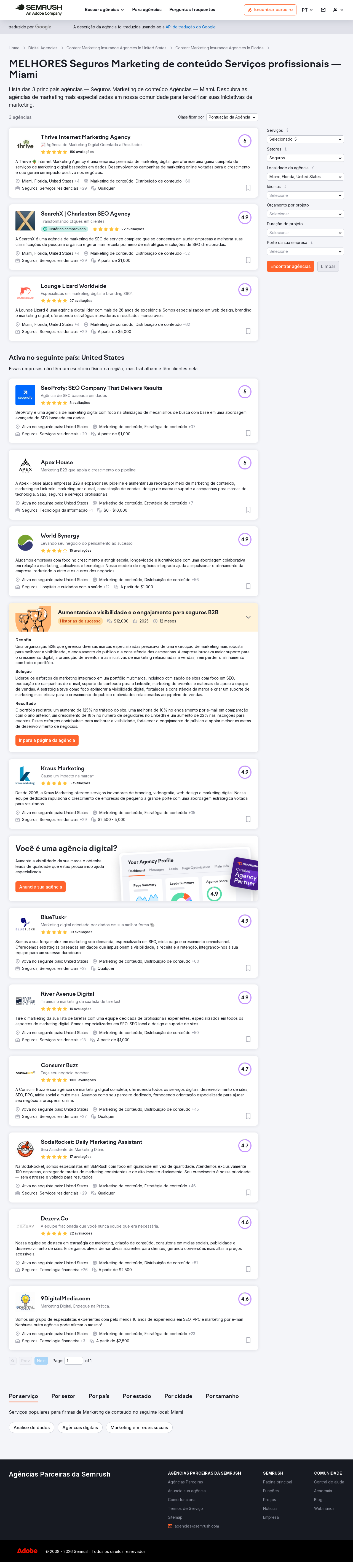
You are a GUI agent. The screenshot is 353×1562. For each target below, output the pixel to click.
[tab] (23, 1396)
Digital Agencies (43, 47)
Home (14, 47)
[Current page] (74, 1360)
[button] (307, 10)
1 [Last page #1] (91, 1360)
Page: (58, 1360)
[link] (147, 10)
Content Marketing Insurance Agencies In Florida (219, 47)
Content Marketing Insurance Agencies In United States (116, 47)
